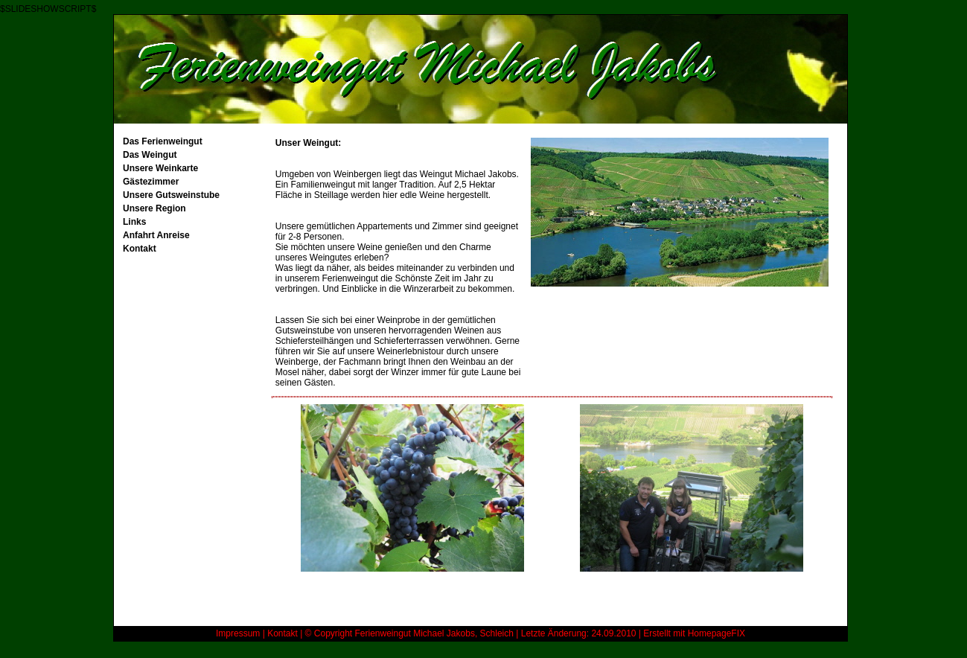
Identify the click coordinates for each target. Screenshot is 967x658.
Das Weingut (149, 155)
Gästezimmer (151, 181)
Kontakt (139, 248)
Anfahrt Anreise (156, 235)
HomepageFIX (716, 633)
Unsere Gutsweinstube (171, 195)
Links (134, 222)
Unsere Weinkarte (160, 168)
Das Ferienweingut (162, 141)
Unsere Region (154, 208)
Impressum (238, 633)
